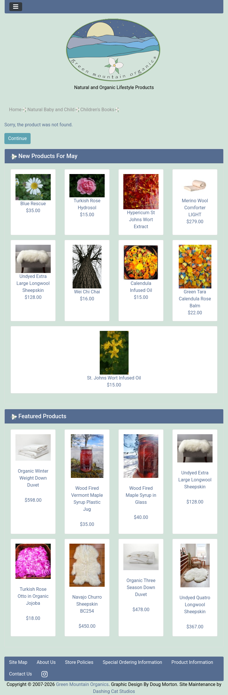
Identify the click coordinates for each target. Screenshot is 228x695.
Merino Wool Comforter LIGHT (195, 207)
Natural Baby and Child (51, 109)
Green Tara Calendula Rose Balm (195, 299)
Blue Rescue (33, 203)
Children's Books (97, 109)
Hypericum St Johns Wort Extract (141, 219)
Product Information (192, 662)
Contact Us (20, 674)
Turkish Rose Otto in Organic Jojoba (32, 596)
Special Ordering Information (132, 662)
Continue (17, 138)
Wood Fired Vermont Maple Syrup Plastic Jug (87, 498)
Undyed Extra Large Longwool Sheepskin (33, 283)
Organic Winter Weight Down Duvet (33, 478)
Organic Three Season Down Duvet (141, 587)
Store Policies (79, 662)
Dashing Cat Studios (114, 691)
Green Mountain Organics (82, 684)
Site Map (18, 662)
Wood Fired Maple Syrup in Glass (141, 495)
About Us (46, 662)
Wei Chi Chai (87, 292)
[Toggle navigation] (15, 6)
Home (15, 109)
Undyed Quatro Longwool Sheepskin (195, 604)
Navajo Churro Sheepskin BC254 (87, 604)
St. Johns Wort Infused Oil (114, 378)
